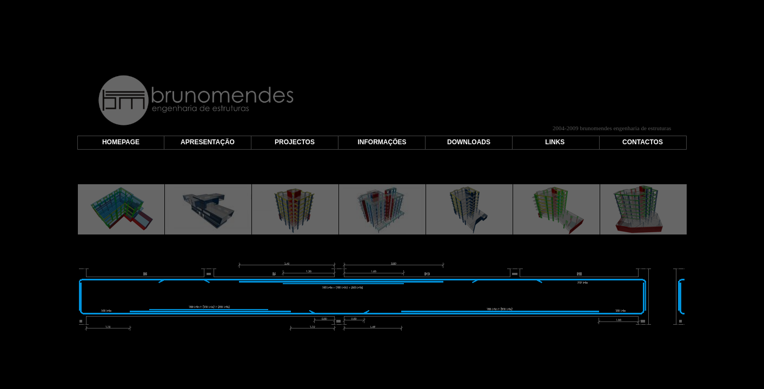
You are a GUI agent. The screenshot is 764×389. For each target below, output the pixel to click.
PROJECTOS (295, 142)
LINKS (554, 142)
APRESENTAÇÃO (208, 142)
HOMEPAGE (120, 142)
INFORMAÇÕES (382, 142)
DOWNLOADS (468, 142)
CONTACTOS (642, 142)
